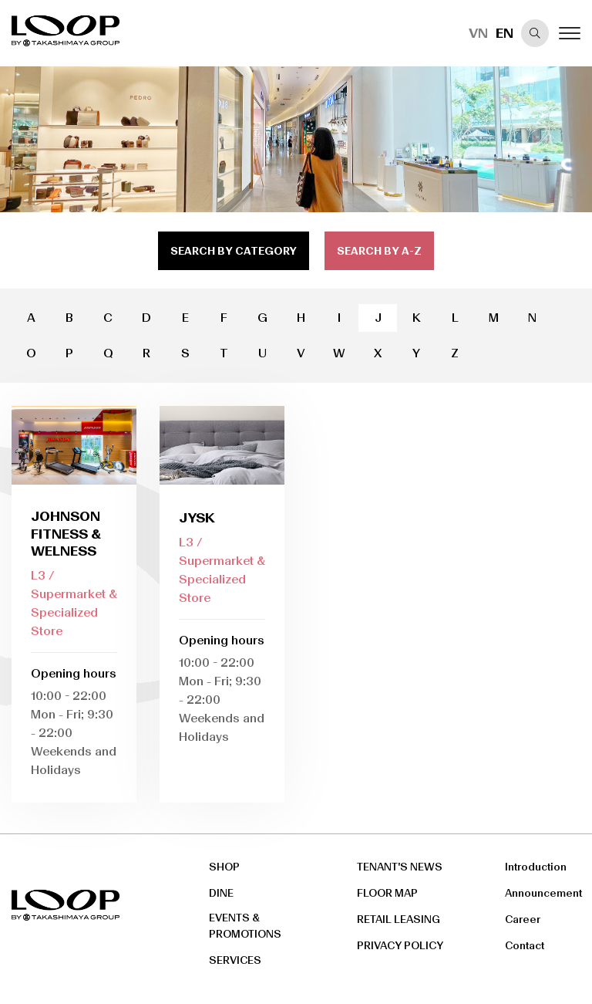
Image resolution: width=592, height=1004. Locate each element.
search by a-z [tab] (379, 251)
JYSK (197, 517)
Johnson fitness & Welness (65, 533)
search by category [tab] (233, 251)
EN (504, 33)
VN (478, 33)
